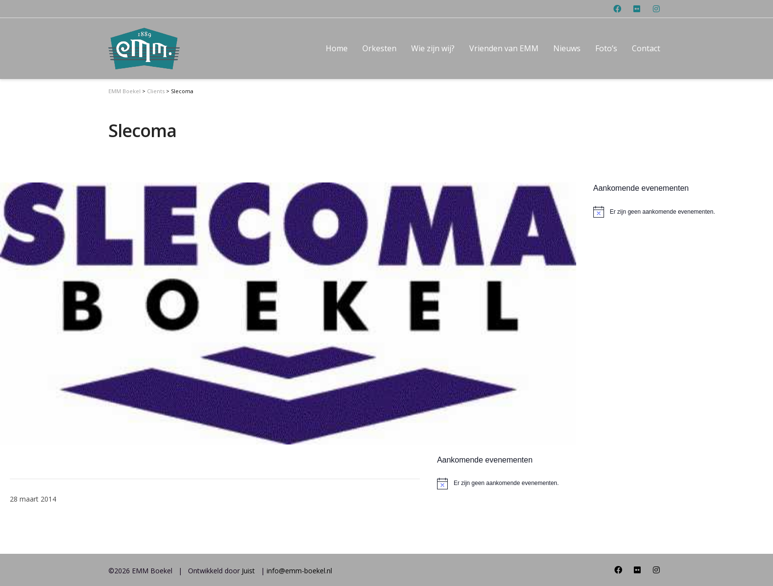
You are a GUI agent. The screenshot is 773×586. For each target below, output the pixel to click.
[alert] (498, 483)
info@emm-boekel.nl (299, 570)
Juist (248, 570)
